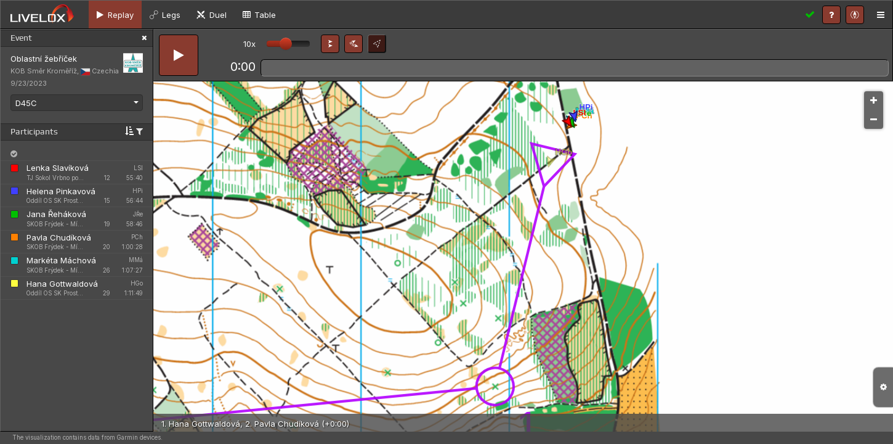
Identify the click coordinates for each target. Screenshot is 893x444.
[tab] (115, 14)
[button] (330, 44)
